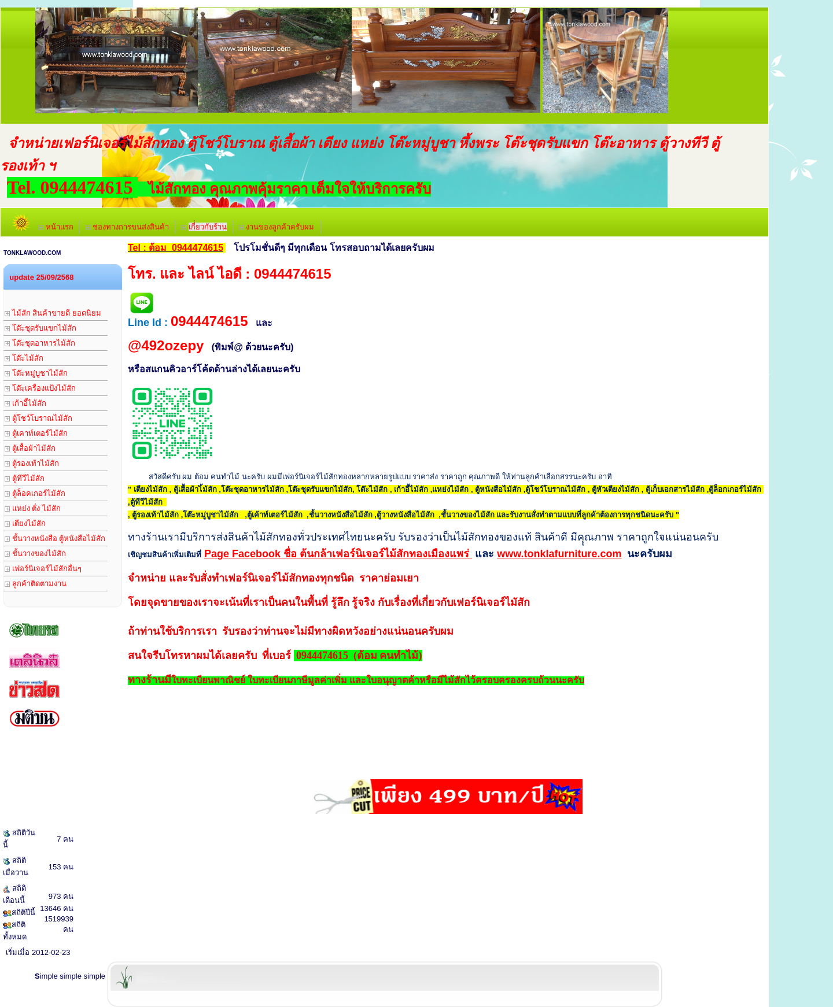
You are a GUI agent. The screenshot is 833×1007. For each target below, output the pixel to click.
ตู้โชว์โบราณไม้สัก (38, 418)
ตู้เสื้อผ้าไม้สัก (30, 448)
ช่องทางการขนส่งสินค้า (127, 227)
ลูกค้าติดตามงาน (36, 583)
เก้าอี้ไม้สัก (25, 403)
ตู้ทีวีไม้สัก (25, 478)
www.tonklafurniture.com (559, 554)
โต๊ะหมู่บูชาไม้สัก (36, 373)
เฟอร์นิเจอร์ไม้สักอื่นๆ (43, 568)
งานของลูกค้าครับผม (277, 227)
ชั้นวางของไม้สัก (35, 553)
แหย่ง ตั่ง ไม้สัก (33, 508)
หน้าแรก (55, 227)
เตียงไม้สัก (25, 523)
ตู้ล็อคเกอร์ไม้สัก (35, 493)
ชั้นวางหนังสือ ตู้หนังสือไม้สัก (55, 538)
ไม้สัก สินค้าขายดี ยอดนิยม (53, 313)
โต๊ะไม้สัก (24, 358)
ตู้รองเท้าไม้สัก (32, 463)
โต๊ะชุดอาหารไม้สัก (40, 343)
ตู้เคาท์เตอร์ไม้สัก (36, 433)
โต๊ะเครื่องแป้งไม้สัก (40, 388)
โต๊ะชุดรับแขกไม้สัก (40, 328)
